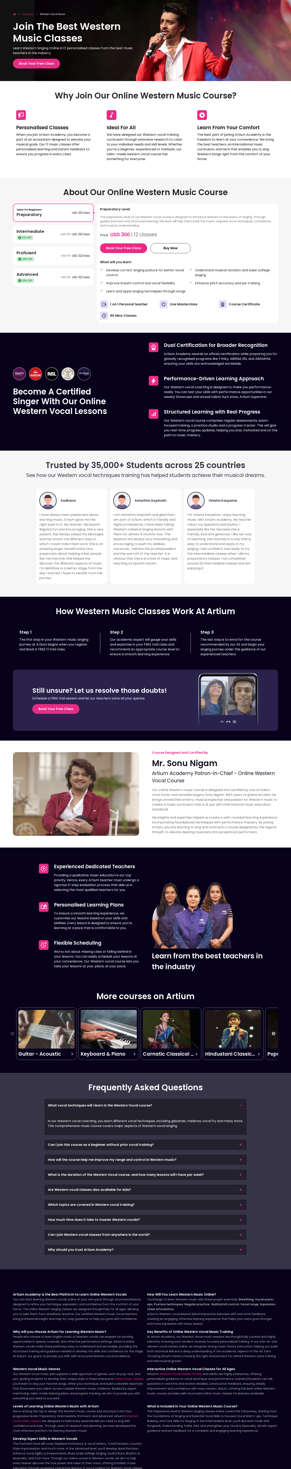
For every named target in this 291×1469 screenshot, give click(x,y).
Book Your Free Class (36, 63)
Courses (28, 14)
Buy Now (170, 248)
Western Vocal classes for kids (180, 1374)
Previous (12, 1034)
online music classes (128, 1379)
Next (274, 1034)
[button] (145, 1105)
